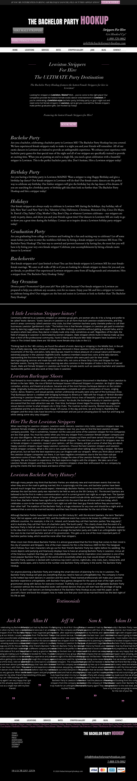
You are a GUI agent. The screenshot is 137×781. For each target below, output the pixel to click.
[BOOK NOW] (68, 124)
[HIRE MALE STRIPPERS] (28, 30)
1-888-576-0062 (116, 38)
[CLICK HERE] (110, 2)
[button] (47, 50)
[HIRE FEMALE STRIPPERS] (28, 41)
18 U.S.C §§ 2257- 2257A (23, 770)
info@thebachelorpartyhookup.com (104, 43)
